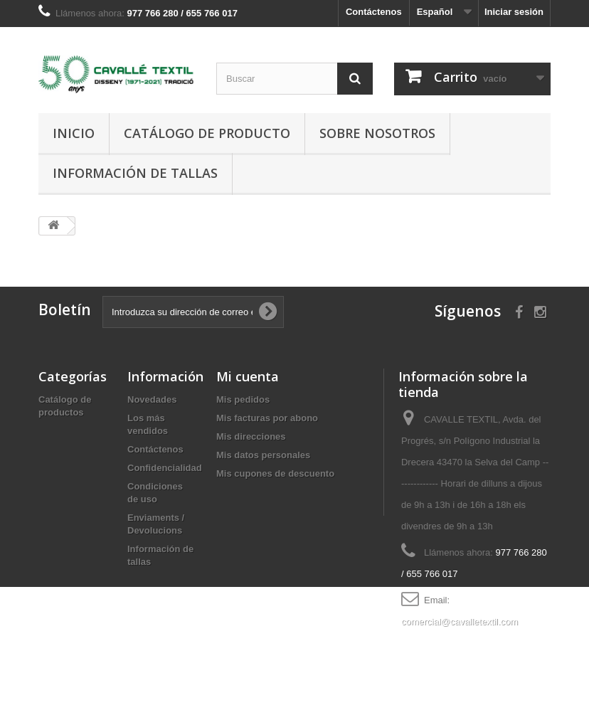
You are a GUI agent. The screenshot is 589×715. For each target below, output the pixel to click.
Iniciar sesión (513, 11)
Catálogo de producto (207, 133)
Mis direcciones (251, 436)
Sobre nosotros (377, 133)
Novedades (151, 399)
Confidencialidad (164, 467)
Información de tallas (135, 172)
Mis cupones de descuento (275, 473)
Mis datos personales (263, 455)
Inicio (74, 133)
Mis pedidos (243, 399)
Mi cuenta (247, 376)
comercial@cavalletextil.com (459, 621)
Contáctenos (374, 11)
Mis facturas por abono (267, 418)
